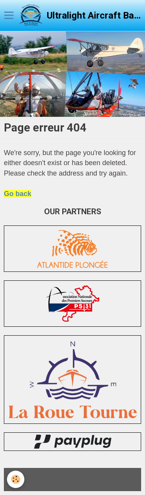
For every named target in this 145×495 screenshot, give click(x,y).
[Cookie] (15, 479)
